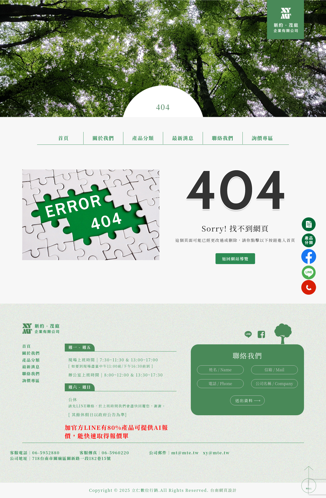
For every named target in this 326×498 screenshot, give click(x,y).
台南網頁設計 (223, 490)
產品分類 (143, 138)
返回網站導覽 (235, 259)
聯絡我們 (223, 138)
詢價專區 (262, 138)
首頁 (63, 138)
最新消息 (183, 138)
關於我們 (103, 138)
